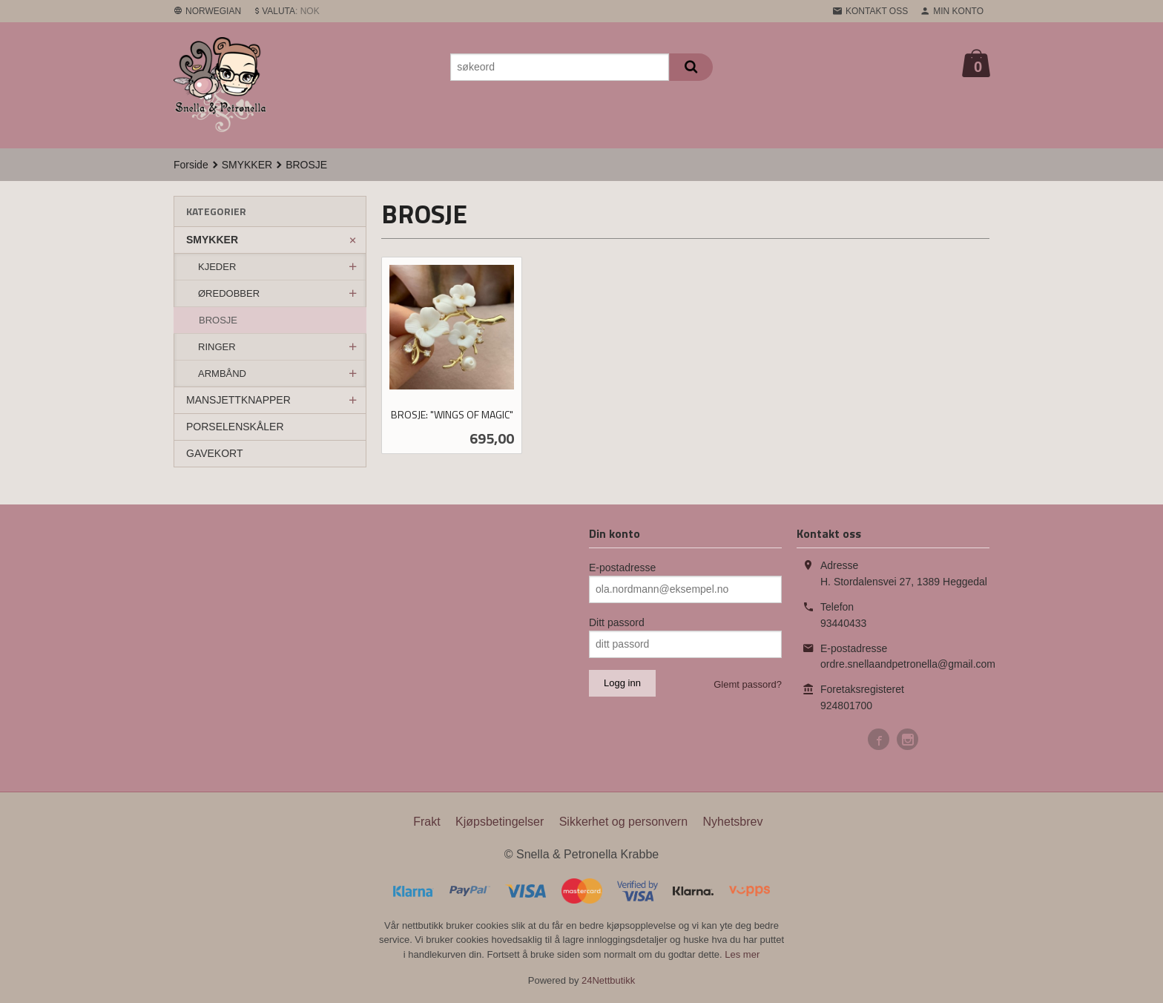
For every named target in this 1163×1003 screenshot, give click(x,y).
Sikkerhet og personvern (623, 821)
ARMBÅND (222, 373)
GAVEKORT (214, 453)
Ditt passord (617, 622)
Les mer (742, 954)
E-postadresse (622, 567)
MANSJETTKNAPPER (238, 400)
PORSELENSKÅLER (235, 427)
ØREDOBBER (229, 293)
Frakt (426, 821)
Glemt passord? (748, 684)
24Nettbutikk (608, 980)
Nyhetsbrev (733, 821)
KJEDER (217, 266)
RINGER (217, 346)
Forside (191, 165)
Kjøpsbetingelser (499, 821)
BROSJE (218, 320)
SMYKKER (212, 240)
